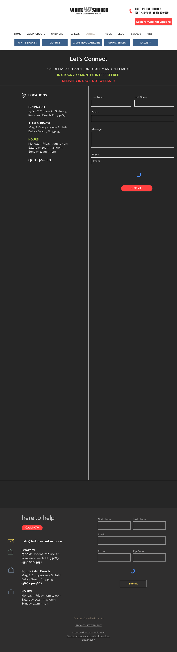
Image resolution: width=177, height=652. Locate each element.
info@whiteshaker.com (41, 541)
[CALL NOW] (32, 527)
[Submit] (133, 583)
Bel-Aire (104, 636)
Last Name (141, 97)
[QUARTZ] (55, 42)
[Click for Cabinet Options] (153, 21)
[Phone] (130, 11)
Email (95, 112)
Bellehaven (88, 639)
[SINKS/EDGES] (117, 42)
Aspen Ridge (79, 632)
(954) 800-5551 (161, 12)
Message (97, 129)
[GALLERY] (145, 42)
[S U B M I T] (137, 188)
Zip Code (138, 551)
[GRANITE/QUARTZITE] (86, 42)
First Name (98, 97)
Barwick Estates (88, 636)
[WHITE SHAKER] (27, 42)
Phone (95, 154)
